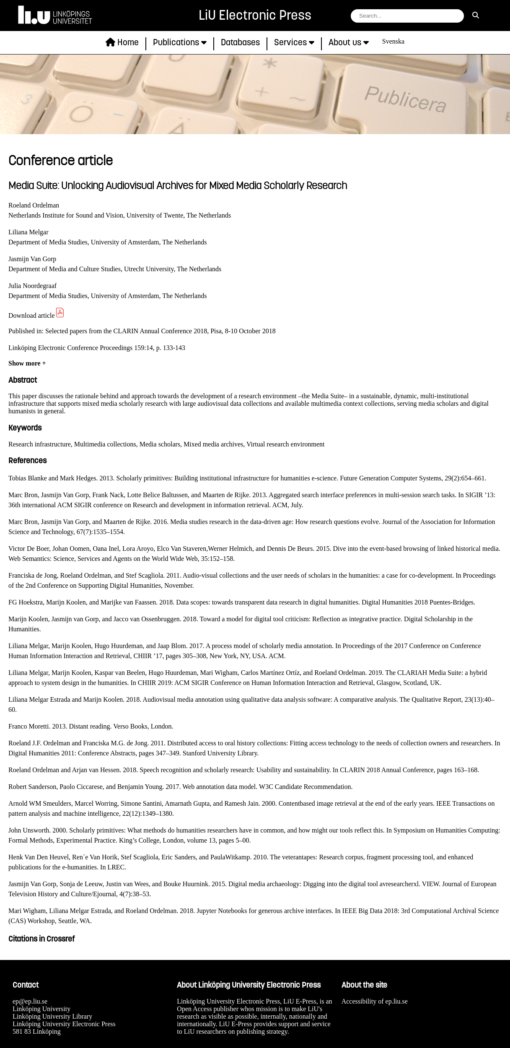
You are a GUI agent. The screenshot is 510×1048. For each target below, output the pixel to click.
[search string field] (407, 16)
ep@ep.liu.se (30, 1001)
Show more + (27, 363)
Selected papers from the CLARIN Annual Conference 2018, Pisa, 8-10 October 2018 (160, 331)
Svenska (393, 41)
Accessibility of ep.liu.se (375, 1001)
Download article (36, 315)
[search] (476, 15)
